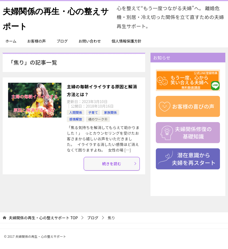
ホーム (11, 41)
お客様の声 (36, 41)
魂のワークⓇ (97, 119)
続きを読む (119, 163)
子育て (93, 112)
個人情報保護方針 (127, 41)
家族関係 (110, 112)
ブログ (62, 41)
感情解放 (75, 119)
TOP (43, 218)
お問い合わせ (90, 41)
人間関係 (75, 112)
